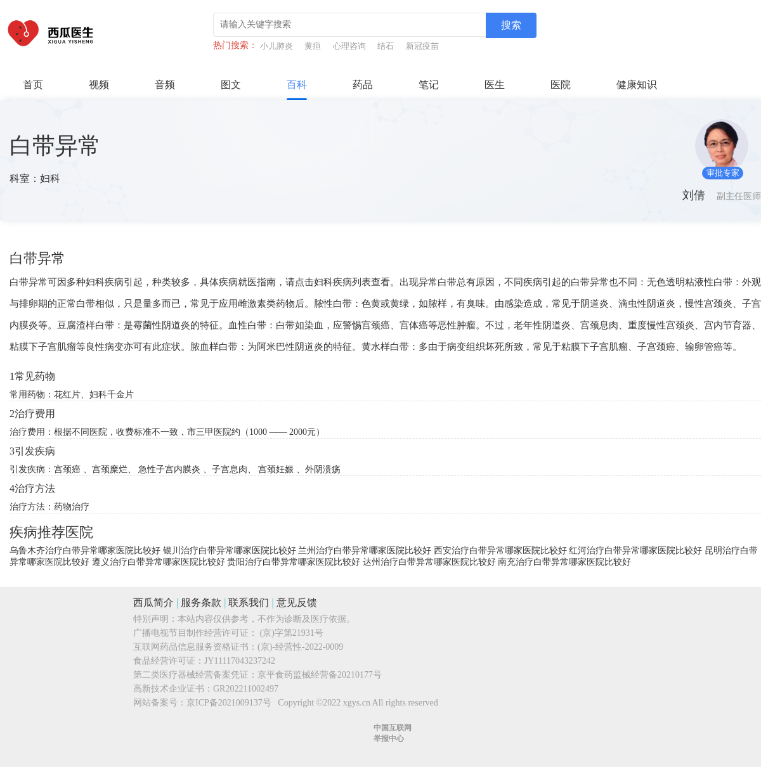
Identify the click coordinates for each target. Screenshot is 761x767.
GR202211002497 (245, 688)
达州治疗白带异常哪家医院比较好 (429, 562)
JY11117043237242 (239, 661)
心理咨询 (349, 46)
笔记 (429, 84)
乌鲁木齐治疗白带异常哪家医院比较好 (85, 550)
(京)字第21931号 (291, 633)
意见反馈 (296, 602)
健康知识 (636, 84)
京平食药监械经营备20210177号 (319, 675)
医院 (560, 84)
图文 (231, 84)
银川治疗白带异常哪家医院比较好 (229, 550)
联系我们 (248, 602)
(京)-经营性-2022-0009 (300, 647)
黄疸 (312, 46)
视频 (99, 84)
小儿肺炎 (276, 46)
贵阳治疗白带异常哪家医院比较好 (293, 562)
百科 (297, 84)
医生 (495, 84)
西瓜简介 (153, 602)
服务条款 (201, 602)
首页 (33, 84)
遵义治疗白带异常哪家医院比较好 (158, 562)
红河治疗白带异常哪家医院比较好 (635, 550)
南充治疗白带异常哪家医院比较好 (564, 562)
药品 (363, 84)
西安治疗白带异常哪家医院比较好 (500, 550)
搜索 (511, 25)
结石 (385, 46)
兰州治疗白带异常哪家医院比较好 (364, 550)
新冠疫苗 (422, 46)
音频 (165, 84)
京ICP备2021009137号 (228, 702)
